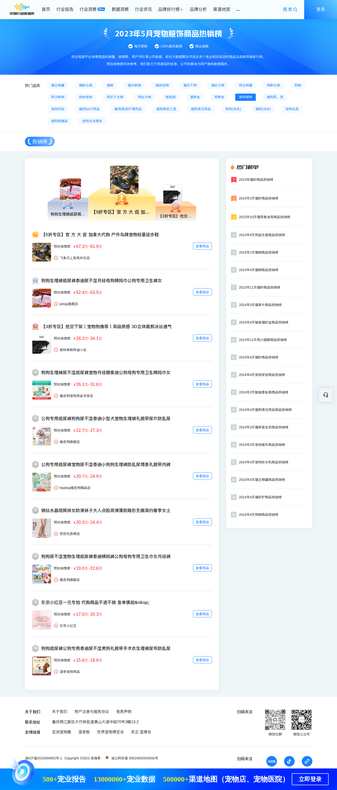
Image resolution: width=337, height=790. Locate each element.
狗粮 (297, 85)
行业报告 (65, 9)
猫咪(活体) (263, 109)
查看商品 (202, 246)
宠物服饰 (245, 97)
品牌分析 (198, 9)
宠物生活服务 (92, 121)
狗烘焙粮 (85, 97)
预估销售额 (62, 246)
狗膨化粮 (273, 85)
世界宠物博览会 (110, 732)
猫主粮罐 (57, 85)
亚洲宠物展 (61, 732)
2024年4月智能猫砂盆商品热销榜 (264, 322)
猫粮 (110, 85)
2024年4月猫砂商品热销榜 (259, 357)
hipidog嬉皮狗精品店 (75, 488)
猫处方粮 (217, 85)
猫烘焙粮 (162, 85)
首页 (46, 9)
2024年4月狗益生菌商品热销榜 (262, 235)
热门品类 (32, 86)
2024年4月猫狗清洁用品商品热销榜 (265, 410)
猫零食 (195, 97)
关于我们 (59, 712)
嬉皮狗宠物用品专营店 (76, 396)
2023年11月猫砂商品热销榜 (259, 287)
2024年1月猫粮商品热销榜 (259, 252)
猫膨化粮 (85, 85)
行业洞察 (88, 9)
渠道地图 (221, 9)
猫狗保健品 (59, 121)
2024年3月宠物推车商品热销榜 (262, 445)
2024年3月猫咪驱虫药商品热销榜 (264, 427)
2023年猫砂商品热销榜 (256, 180)
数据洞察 (120, 9)
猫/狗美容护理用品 (128, 109)
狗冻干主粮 (115, 97)
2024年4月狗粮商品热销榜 (259, 515)
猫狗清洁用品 (201, 109)
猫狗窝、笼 (275, 97)
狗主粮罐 (245, 85)
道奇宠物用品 (70, 672)
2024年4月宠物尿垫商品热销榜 (262, 375)
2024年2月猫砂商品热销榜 (259, 198)
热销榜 (39, 141)
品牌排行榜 (169, 9)
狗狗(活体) (233, 109)
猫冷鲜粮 (134, 85)
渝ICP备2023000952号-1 (43, 758)
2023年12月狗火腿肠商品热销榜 (263, 340)
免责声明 (123, 712)
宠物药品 (57, 109)
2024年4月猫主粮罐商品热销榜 (262, 480)
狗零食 (219, 97)
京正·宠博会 (141, 732)
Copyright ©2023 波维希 (82, 758)
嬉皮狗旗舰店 (70, 442)
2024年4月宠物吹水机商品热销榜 (264, 462)
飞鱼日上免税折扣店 (75, 258)
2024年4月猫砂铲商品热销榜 (260, 497)
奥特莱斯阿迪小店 (73, 350)
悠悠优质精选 (70, 534)
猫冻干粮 (190, 85)
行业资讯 (143, 9)
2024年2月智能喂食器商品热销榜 (264, 392)
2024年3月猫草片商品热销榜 (260, 305)
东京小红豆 (68, 626)
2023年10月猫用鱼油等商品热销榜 (265, 217)
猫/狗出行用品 (89, 109)
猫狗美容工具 (166, 109)
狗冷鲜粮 (57, 97)
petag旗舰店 (69, 304)
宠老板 (84, 732)
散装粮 (171, 97)
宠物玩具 (292, 109)
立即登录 (310, 779)
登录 (320, 9)
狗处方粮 (144, 97)
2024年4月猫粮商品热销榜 (259, 270)
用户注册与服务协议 (91, 712)
